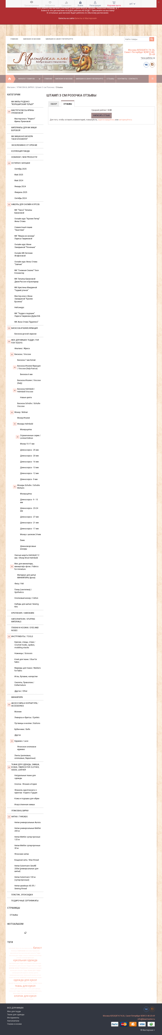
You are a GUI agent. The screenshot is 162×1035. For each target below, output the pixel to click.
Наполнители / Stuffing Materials (23, 620)
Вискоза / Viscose (20, 354)
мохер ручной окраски (20, 973)
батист (37, 947)
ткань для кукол (25, 985)
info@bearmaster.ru (146, 1019)
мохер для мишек (35, 968)
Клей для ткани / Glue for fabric (25, 660)
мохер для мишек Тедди (18, 970)
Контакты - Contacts (128, 79)
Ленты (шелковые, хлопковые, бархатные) (25, 756)
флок (15, 993)
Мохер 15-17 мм (27, 444)
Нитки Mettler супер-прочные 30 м (27, 846)
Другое (17, 735)
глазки (25, 955)
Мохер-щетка (26, 429)
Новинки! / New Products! (24, 157)
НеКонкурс (19, 307)
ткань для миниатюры (18, 988)
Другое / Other (20, 691)
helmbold (12, 948)
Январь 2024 (20, 186)
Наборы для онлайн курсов (23, 204)
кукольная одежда (25, 960)
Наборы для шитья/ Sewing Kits (26, 605)
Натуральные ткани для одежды (25, 776)
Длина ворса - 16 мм (29, 462)
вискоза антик (15, 953)
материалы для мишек (32, 963)
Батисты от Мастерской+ (86, 18)
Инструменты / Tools (20, 636)
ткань (40, 983)
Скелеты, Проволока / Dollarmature (24, 683)
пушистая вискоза (15, 983)
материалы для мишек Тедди (20, 966)
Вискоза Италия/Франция (22, 328)
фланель (38, 991)
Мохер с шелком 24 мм (30, 534)
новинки (23, 977)
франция (20, 993)
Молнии (18, 712)
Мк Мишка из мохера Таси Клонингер (22, 137)
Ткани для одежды (15, 1014)
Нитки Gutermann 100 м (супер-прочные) (25, 878)
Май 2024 (18, 180)
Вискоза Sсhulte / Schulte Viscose (28, 404)
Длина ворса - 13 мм (29, 467)
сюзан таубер (27, 983)
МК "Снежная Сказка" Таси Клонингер (26, 271)
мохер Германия (21, 968)
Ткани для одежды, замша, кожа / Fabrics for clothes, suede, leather (23, 767)
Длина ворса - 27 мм (29, 517)
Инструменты (13, 1018)
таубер (35, 983)
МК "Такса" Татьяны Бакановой (23, 211)
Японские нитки (21, 854)
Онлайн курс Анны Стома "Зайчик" (25, 263)
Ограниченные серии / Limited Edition (28, 436)
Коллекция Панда (20, 151)
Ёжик (22, 540)
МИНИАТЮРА (17, 697)
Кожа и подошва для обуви (26, 798)
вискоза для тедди (15, 955)
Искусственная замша (24, 804)
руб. (132, 4)
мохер (11, 968)
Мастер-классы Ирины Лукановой (20, 111)
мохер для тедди (34, 970)
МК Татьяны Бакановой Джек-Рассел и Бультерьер (26, 280)
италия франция (28, 957)
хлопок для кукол (25, 996)
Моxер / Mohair (19, 412)
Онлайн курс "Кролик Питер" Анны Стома (27, 220)
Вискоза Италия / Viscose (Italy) (29, 381)
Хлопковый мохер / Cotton (26, 598)
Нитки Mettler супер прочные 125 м (27, 838)
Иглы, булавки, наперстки (26, 676)
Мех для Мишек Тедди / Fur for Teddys (23, 341)
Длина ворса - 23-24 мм (29, 509)
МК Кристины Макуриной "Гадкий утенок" (25, 288)
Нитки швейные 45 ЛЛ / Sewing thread (24, 887)
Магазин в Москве (32, 39)
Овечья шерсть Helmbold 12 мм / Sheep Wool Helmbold (26, 556)
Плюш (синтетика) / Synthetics (23, 591)
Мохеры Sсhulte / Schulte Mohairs (26, 486)
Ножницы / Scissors (23, 653)
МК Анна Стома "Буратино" (26, 322)
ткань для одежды (34, 988)
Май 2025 (18, 175)
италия (19, 957)
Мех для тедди (14, 1011)
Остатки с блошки (18, 163)
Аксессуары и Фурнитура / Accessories (22, 704)
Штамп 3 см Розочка (45, 87)
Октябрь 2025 (20, 169)
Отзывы (110, 79)
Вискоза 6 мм (26, 374)
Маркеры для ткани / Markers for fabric (27, 669)
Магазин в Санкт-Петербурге (59, 39)
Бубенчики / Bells (22, 729)
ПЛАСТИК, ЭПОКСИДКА (22, 895)
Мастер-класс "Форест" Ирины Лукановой (24, 120)
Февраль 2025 (20, 192)
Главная (14, 39)
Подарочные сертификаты (24, 901)
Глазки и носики (14, 1024)
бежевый (14, 951)
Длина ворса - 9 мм (29, 479)
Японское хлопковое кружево (26, 748)
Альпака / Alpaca (22, 348)
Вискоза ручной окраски (25, 334)
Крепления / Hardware (22, 613)
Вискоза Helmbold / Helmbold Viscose (24, 390)
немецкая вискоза (16, 975)
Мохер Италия (23, 418)
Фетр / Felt (19, 584)
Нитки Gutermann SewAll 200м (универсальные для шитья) (26, 868)
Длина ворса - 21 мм (29, 523)
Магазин (11, 87)
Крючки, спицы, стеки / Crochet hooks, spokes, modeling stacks (24, 645)
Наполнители (13, 1021)
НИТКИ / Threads (17, 817)
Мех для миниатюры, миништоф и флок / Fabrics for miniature (24, 566)
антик (30, 948)
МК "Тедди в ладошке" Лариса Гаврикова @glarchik (27, 314)
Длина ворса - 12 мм (29, 473)
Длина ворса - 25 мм (29, 450)
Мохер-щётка (26, 494)
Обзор (54, 104)
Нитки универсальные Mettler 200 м (27, 829)
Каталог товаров (29, 78)
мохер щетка (33, 973)
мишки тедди (36, 966)
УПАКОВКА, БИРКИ (25, 87)
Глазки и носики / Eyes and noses (25, 629)
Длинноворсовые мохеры (28, 547)
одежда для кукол (25, 980)
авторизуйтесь (125, 120)
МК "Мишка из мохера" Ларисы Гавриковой (24, 237)
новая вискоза (14, 977)
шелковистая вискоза (25, 999)
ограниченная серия (34, 977)
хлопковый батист (30, 993)
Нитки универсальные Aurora (27, 822)
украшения (31, 991)
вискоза (21, 951)
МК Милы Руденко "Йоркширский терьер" (22, 103)
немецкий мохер (30, 975)
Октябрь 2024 (20, 198)
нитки (38, 975)
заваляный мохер (34, 955)
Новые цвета (26, 397)
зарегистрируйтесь (106, 120)
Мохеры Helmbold (23, 424)
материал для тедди (16, 963)
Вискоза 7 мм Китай (26, 360)
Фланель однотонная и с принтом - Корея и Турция (25, 791)
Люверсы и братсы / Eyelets (26, 717)
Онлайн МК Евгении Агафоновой (23, 254)
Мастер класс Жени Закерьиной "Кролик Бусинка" (23, 299)
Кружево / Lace (19, 741)
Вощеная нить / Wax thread (26, 860)
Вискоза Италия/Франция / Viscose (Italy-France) (27, 367)
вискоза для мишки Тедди (30, 953)
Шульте (18, 948)
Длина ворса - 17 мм (29, 529)
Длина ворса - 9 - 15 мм (29, 500)
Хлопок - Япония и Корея (25, 784)
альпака (25, 948)
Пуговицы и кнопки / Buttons (27, 723)
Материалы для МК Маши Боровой (24, 128)
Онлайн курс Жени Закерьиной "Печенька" (25, 245)
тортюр (23, 991)
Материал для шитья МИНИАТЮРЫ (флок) (26, 576)
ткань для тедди (14, 991)
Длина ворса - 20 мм (29, 456)
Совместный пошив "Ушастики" (23, 228)
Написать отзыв (101, 115)
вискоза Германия (32, 951)
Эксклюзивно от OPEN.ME (24, 145)
